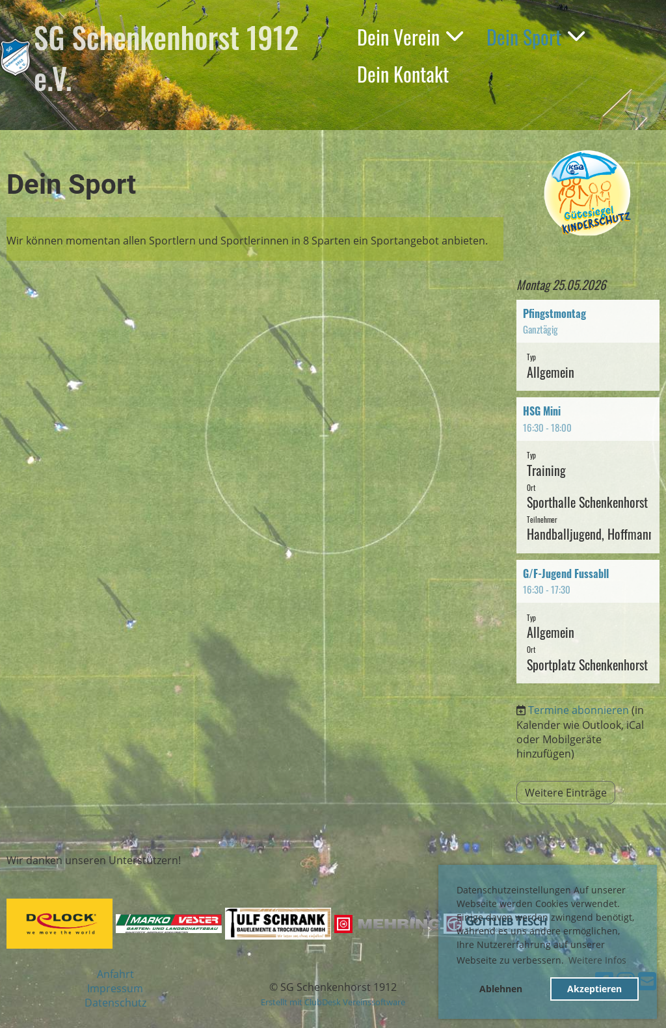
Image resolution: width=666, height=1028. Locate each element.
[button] (587, 345)
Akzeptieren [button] (594, 988)
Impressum (115, 988)
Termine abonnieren (578, 710)
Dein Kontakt (403, 73)
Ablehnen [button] (500, 988)
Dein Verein (410, 36)
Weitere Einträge (566, 792)
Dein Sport (535, 36)
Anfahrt (115, 974)
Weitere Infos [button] (597, 960)
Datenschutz (115, 1002)
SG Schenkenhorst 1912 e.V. (166, 57)
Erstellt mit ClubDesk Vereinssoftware (333, 1002)
